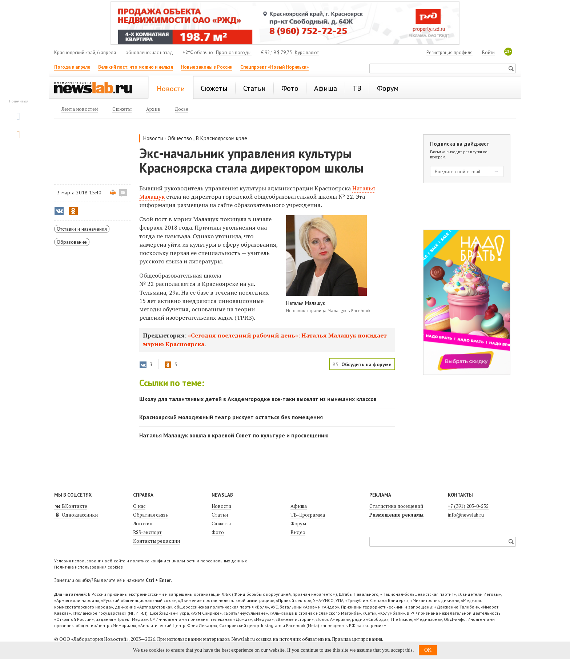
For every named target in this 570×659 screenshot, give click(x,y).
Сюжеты (221, 523)
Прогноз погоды (234, 52)
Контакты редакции (156, 541)
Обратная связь (150, 515)
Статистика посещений (396, 506)
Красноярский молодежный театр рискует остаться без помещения (231, 417)
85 (123, 192)
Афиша (298, 506)
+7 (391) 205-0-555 (468, 506)
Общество (180, 138)
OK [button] (427, 650)
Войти (488, 52)
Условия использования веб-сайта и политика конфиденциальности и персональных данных (150, 560)
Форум (298, 523)
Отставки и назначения (82, 229)
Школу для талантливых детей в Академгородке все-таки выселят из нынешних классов (258, 399)
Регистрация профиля (449, 52)
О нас (139, 506)
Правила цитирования (357, 639)
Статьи (220, 515)
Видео (297, 532)
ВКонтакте (70, 506)
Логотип (142, 523)
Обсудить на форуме (366, 364)
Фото (218, 532)
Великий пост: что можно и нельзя (135, 67)
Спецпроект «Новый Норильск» (274, 67)
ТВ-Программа (307, 515)
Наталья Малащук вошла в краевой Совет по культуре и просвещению (234, 435)
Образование (72, 242)
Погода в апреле (72, 67)
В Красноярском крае (221, 138)
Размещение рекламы (396, 515)
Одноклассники (76, 515)
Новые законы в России (206, 67)
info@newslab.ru (466, 515)
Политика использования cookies (88, 567)
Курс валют (307, 52)
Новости (153, 138)
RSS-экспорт (147, 532)
